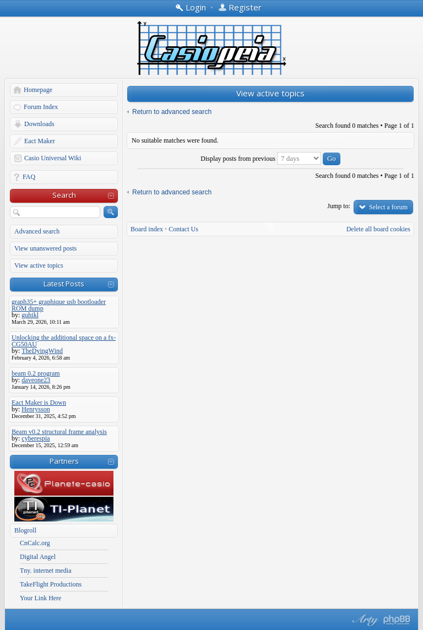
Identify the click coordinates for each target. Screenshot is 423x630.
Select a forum (388, 207)
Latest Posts (64, 284)
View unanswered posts (45, 248)
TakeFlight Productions (51, 584)
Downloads (39, 124)
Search (64, 195)
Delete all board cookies (378, 229)
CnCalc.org (35, 543)
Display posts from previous (270, 158)
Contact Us (183, 229)
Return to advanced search (172, 112)
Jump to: (338, 206)
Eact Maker (39, 141)
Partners (64, 461)
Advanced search (36, 231)
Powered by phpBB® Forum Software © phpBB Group (397, 620)
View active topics (38, 265)
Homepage (38, 90)
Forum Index (41, 107)
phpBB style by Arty (364, 620)
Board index (147, 229)
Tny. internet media (46, 570)
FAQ (29, 177)
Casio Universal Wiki (52, 158)
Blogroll (25, 530)
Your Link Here (40, 598)
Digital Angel (38, 557)
